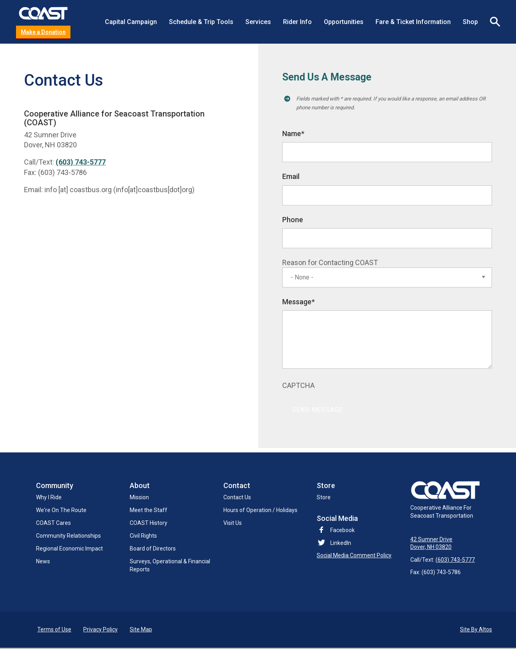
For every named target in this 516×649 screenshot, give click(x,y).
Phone (292, 220)
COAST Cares (53, 523)
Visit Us (232, 523)
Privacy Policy (100, 630)
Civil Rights (143, 536)
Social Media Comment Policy (354, 556)
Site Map (141, 630)
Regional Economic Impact (69, 549)
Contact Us (237, 497)
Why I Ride (49, 497)
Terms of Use (54, 630)
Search (492, 22)
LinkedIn (340, 543)
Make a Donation (43, 32)
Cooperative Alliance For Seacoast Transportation (447, 500)
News (43, 562)
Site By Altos (476, 630)
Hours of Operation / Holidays (260, 510)
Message (298, 302)
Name (293, 134)
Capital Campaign (131, 22)
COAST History (148, 523)
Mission (139, 497)
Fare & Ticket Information (413, 22)
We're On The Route (61, 510)
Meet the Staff (148, 510)
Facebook (336, 530)
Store (324, 497)
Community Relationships (68, 536)
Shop (470, 22)
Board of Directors (153, 549)
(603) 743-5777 (81, 163)
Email (290, 177)
